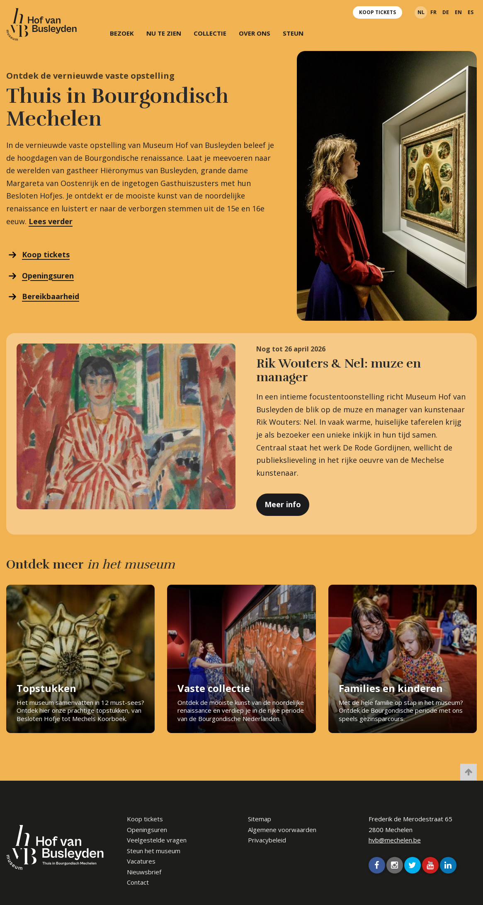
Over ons (254, 33)
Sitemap (259, 819)
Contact (138, 882)
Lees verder (51, 221)
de (445, 12)
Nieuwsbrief (144, 872)
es (470, 12)
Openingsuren (48, 276)
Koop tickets (377, 12)
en (458, 12)
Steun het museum (153, 851)
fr (433, 12)
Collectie (210, 33)
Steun (293, 33)
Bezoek (122, 33)
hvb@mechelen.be (395, 840)
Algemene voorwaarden (282, 829)
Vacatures (141, 861)
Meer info (283, 504)
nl (421, 12)
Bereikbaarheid (50, 296)
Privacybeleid (267, 840)
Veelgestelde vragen (157, 840)
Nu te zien (163, 33)
